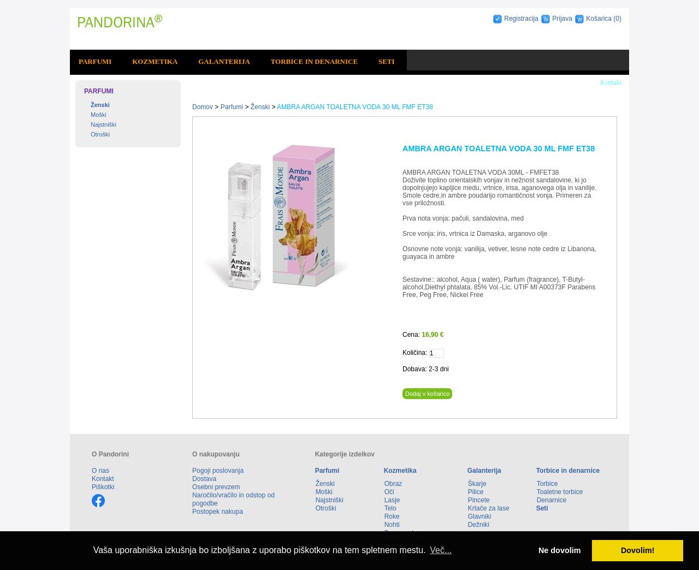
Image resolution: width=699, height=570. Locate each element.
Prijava (562, 18)
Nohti (392, 525)
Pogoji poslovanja (218, 470)
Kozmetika (154, 61)
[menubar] (238, 62)
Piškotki (103, 487)
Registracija (521, 18)
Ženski (100, 105)
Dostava (204, 479)
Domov (202, 107)
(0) (617, 18)
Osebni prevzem (216, 487)
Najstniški (103, 124)
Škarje (477, 484)
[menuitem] (96, 62)
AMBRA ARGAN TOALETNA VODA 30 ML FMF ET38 (355, 107)
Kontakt (610, 82)
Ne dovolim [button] (559, 550)
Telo (390, 508)
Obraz (393, 484)
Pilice (476, 492)
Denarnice (552, 500)
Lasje (392, 500)
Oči (389, 492)
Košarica (599, 18)
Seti (386, 61)
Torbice (547, 484)
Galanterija (224, 61)
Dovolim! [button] (638, 550)
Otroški (100, 134)
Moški (98, 114)
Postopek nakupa (217, 511)
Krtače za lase (489, 508)
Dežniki (478, 525)
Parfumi (95, 61)
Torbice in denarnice (314, 61)
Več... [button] (441, 550)
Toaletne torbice (560, 492)
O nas (100, 470)
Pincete (479, 500)
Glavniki (479, 516)
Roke (392, 516)
